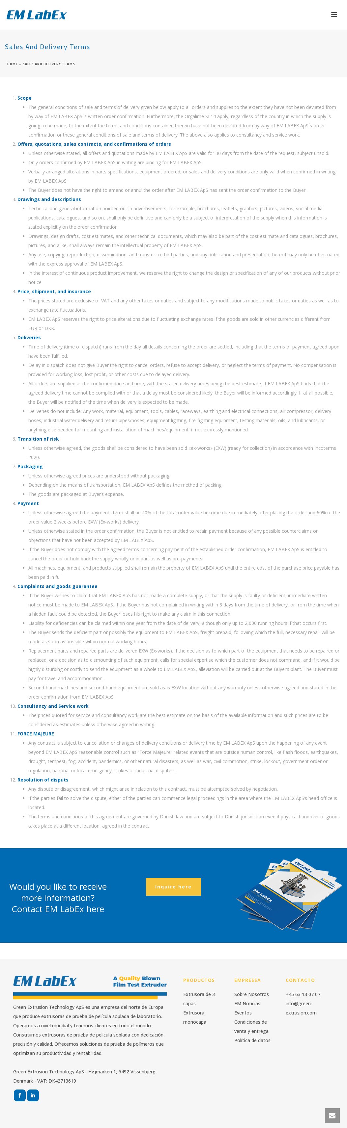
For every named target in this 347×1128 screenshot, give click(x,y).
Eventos (243, 1013)
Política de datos (252, 1040)
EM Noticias (247, 1003)
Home (12, 64)
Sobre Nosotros (251, 994)
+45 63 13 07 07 (303, 994)
